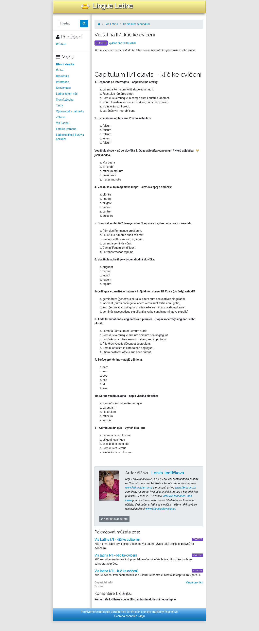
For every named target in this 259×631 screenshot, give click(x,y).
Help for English (130, 611)
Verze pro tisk (194, 582)
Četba (60, 70)
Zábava (60, 117)
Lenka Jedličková (167, 473)
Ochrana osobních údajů (129, 616)
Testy (59, 105)
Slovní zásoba (64, 99)
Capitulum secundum (136, 24)
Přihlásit (61, 44)
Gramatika (62, 76)
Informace (62, 82)
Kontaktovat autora (114, 519)
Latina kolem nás (66, 93)
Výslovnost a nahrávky (70, 111)
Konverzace (63, 87)
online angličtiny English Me (160, 611)
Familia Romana (66, 129)
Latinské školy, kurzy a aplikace (70, 137)
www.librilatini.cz (185, 487)
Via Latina (62, 123)
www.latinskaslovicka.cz (160, 508)
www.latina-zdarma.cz (138, 487)
